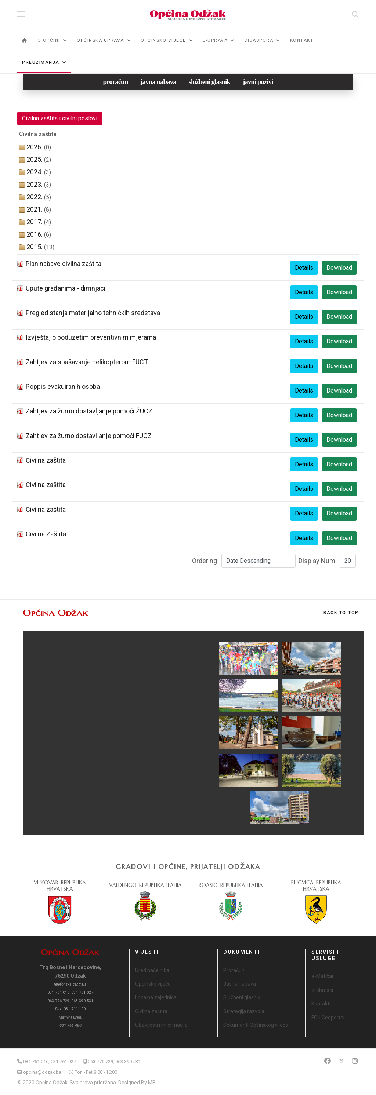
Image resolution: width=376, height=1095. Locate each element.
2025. (34, 159)
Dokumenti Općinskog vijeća (255, 1025)
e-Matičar (322, 976)
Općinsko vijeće (153, 984)
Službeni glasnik (241, 997)
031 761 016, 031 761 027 (49, 1061)
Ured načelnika (152, 970)
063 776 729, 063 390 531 (114, 1061)
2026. (34, 147)
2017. (34, 222)
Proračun (234, 970)
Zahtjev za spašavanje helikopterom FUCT (87, 362)
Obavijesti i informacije (161, 1025)
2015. (34, 247)
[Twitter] (341, 1061)
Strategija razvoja (243, 1011)
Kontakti (320, 1004)
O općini (48, 40)
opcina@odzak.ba (42, 1072)
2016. (34, 234)
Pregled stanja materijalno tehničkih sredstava (93, 313)
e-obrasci (322, 990)
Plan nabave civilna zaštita (63, 263)
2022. (34, 197)
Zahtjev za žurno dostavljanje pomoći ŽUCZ (89, 411)
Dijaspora (259, 40)
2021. (34, 209)
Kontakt (302, 40)
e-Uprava (215, 40)
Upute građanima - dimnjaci (65, 288)
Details (304, 267)
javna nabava (158, 81)
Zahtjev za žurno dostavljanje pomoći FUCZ (89, 435)
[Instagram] (355, 1061)
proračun (115, 81)
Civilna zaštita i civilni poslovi (59, 118)
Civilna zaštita (46, 460)
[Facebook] (327, 1061)
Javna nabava (239, 984)
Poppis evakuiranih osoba (63, 386)
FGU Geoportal (327, 1018)
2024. (34, 172)
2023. (34, 184)
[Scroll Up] (341, 612)
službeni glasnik (209, 81)
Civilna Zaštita (46, 534)
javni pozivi (258, 81)
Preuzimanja (40, 62)
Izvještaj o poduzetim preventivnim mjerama (91, 337)
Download (339, 267)
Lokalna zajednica (156, 997)
